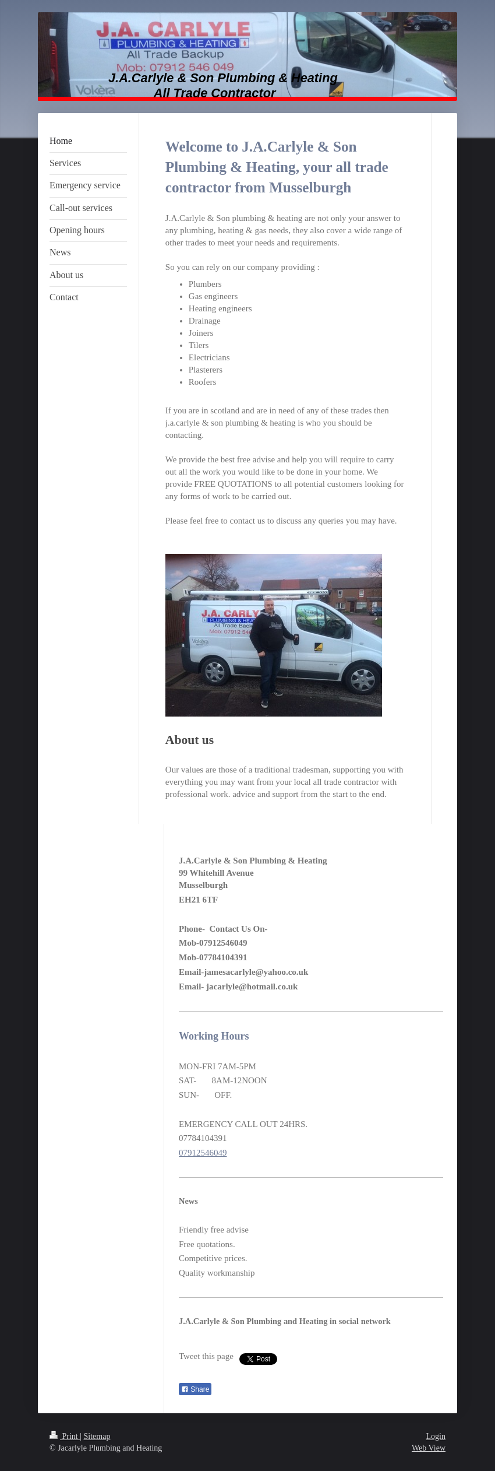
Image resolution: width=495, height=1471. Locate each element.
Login (436, 1436)
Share (195, 1389)
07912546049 (203, 1152)
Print (65, 1436)
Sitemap (97, 1436)
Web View (429, 1448)
